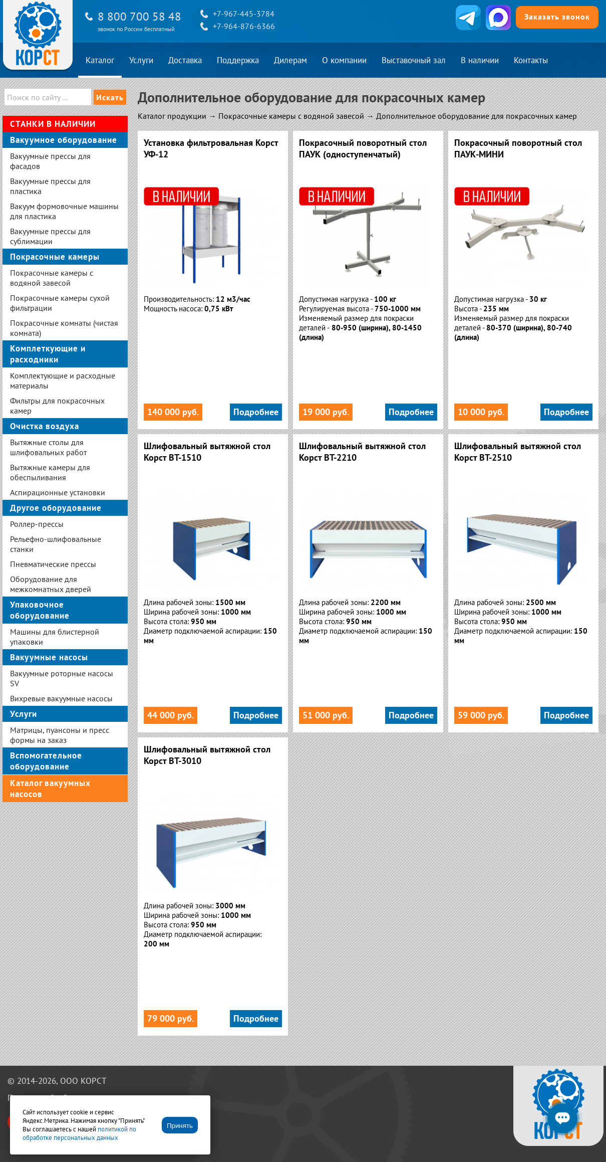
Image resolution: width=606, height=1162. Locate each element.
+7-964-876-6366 (244, 26)
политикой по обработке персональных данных (79, 1133)
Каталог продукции (172, 116)
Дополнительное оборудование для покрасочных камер (476, 116)
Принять (180, 1125)
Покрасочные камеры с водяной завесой (291, 116)
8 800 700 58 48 (139, 16)
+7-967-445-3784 (243, 14)
